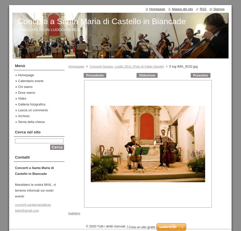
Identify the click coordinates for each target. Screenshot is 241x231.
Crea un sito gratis (142, 228)
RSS (203, 9)
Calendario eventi (30, 81)
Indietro (74, 213)
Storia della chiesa (31, 122)
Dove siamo (26, 93)
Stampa (218, 9)
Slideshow (147, 75)
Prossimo (200, 75)
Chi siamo (25, 87)
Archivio (24, 116)
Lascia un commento (33, 110)
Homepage (76, 66)
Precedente (95, 75)
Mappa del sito (182, 9)
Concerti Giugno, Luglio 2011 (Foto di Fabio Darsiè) (126, 66)
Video (22, 98)
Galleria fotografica (31, 104)
